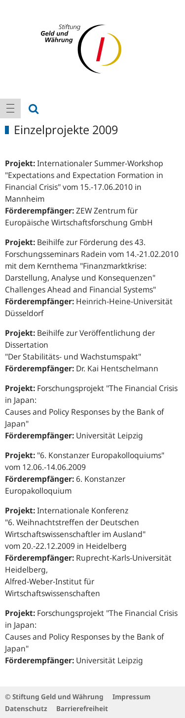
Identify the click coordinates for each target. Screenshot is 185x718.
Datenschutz (26, 708)
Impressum (131, 696)
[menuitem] (10, 108)
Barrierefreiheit (82, 708)
